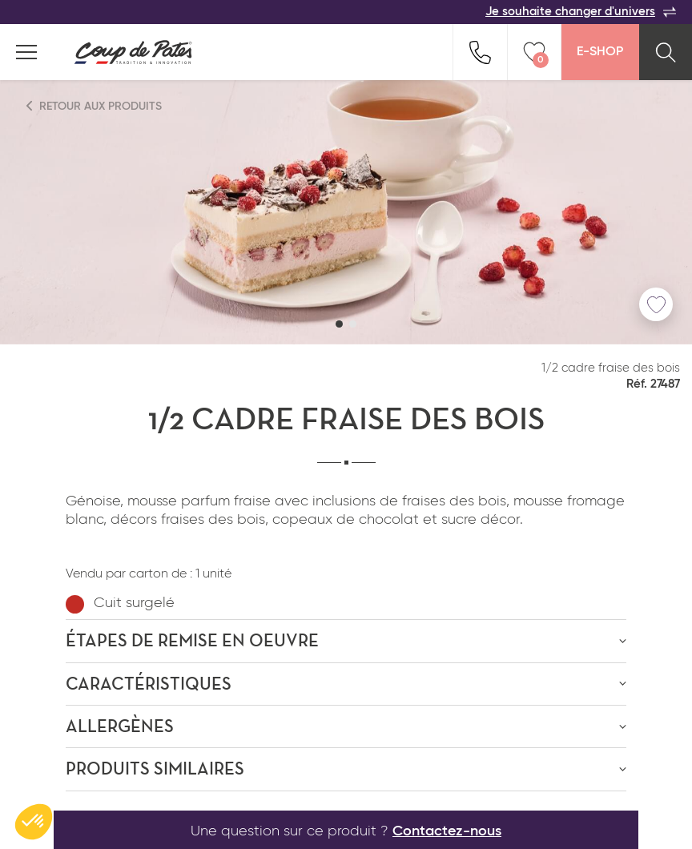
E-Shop (600, 52)
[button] (339, 324)
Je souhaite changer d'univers (580, 12)
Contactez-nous (446, 831)
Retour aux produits (94, 106)
